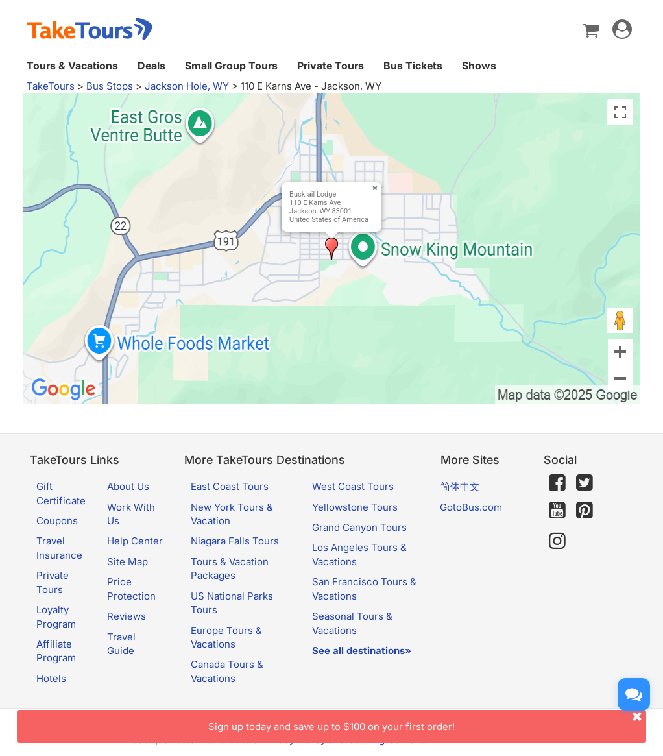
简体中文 (459, 486)
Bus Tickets (412, 65)
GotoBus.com (471, 507)
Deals (151, 65)
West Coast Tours (353, 486)
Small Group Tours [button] (231, 65)
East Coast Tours (230, 486)
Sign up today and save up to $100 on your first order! (427, 721)
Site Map (127, 561)
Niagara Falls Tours (235, 541)
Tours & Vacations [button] (72, 65)
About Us (128, 486)
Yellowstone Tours (355, 507)
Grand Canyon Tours (359, 527)
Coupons (57, 521)
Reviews (126, 616)
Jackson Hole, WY (187, 86)
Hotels (51, 678)
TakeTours (51, 86)
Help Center (135, 541)
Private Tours (330, 65)
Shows (479, 65)
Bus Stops (109, 86)
